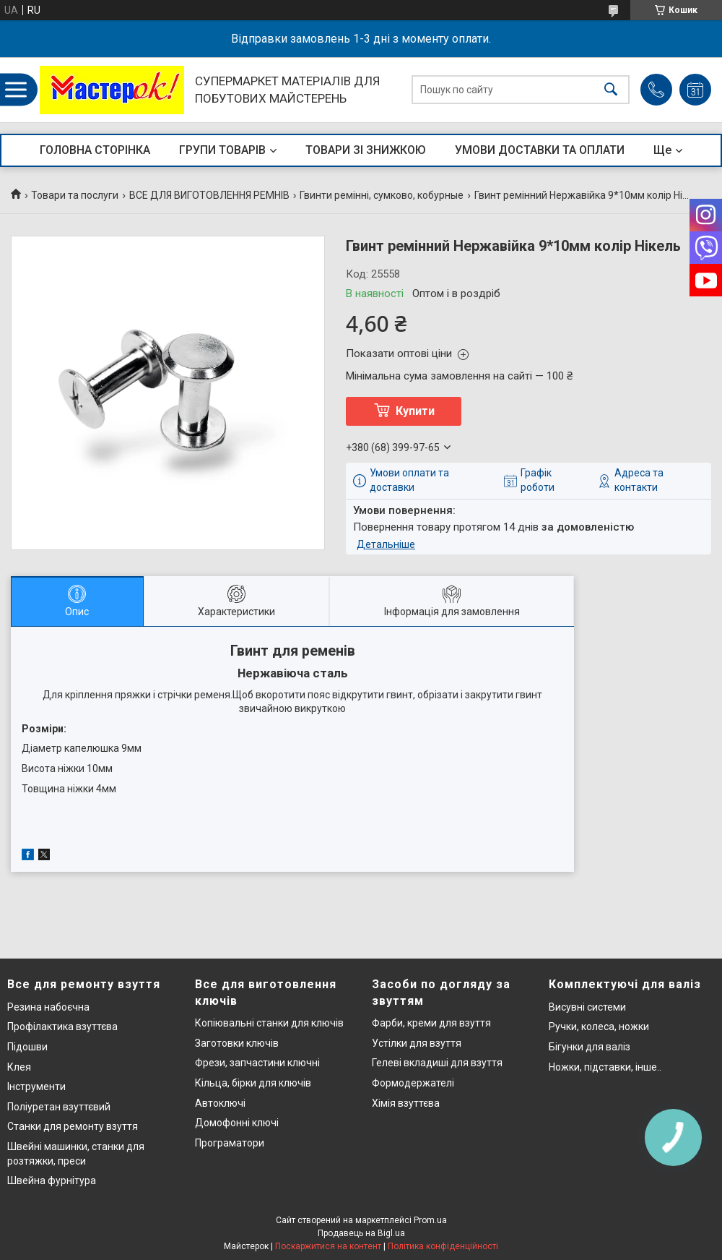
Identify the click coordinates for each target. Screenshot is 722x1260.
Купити (415, 411)
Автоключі (220, 1103)
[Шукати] (610, 90)
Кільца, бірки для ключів (253, 1083)
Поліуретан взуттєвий (58, 1107)
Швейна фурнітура (51, 1180)
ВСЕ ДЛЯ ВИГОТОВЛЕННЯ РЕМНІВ (209, 195)
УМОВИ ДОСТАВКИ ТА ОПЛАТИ (540, 150)
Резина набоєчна (48, 1007)
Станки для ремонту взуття (72, 1126)
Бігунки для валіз (589, 1047)
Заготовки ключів (237, 1043)
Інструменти (36, 1086)
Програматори (229, 1143)
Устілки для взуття (416, 1043)
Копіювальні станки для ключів (269, 1023)
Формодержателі (413, 1083)
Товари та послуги (74, 195)
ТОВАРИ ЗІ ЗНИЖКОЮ (365, 150)
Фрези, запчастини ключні (257, 1062)
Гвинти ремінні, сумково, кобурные (382, 195)
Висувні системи (587, 1007)
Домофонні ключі (237, 1122)
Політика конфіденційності (443, 1246)
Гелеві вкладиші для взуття (437, 1062)
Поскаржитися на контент (328, 1246)
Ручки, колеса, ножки (599, 1026)
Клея (19, 1067)
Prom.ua (430, 1220)
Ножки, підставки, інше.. (605, 1067)
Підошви (27, 1047)
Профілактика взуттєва (62, 1026)
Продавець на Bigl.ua (361, 1233)
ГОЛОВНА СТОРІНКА (95, 150)
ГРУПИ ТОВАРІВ (222, 150)
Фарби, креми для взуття (431, 1023)
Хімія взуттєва (406, 1103)
